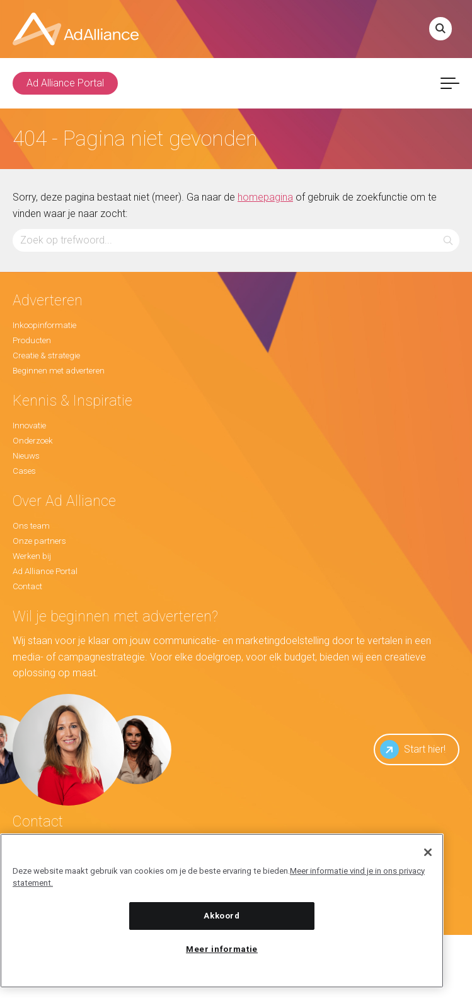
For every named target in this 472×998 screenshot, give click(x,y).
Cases (24, 471)
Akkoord (222, 915)
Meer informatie (222, 949)
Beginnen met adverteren (59, 370)
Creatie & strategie (46, 355)
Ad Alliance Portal (65, 83)
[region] (222, 910)
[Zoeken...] (236, 240)
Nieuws (26, 456)
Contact (27, 586)
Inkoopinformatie (44, 325)
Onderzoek (33, 440)
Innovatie (29, 425)
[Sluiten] (428, 852)
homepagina (265, 197)
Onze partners (39, 541)
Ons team (31, 526)
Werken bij (32, 556)
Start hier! (413, 749)
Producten (32, 340)
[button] (448, 240)
